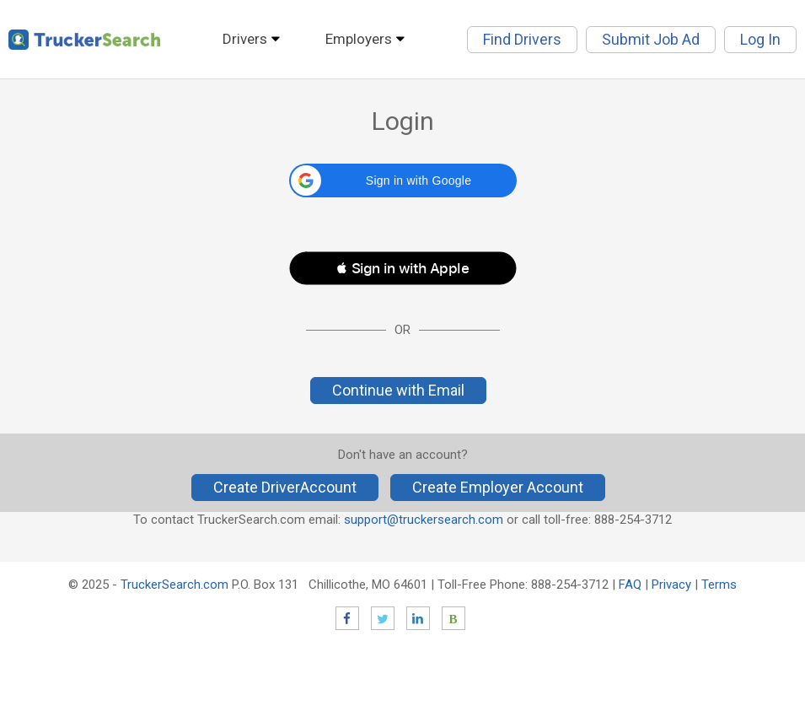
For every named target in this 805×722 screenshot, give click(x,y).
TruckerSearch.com (174, 584)
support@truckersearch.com (423, 519)
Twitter (382, 618)
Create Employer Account (497, 487)
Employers (358, 38)
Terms (719, 584)
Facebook (347, 618)
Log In (760, 39)
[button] (403, 180)
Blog (453, 618)
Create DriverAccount (285, 487)
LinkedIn (418, 618)
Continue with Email (398, 390)
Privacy (671, 584)
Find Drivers (522, 39)
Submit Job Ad (651, 39)
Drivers (245, 38)
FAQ (630, 584)
